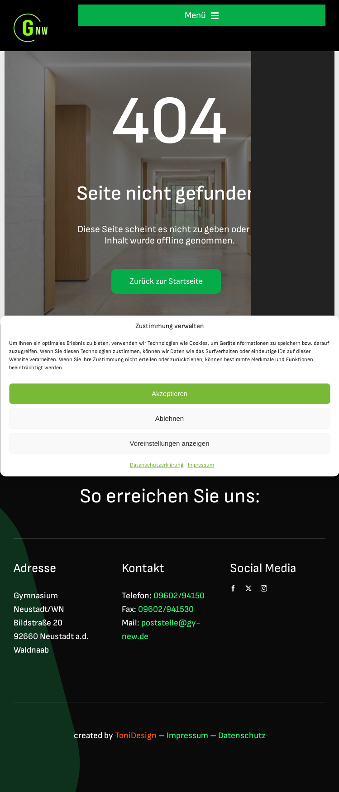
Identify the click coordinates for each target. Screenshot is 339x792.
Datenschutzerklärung (156, 465)
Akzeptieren (169, 393)
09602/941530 (166, 609)
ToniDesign (136, 735)
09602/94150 (179, 596)
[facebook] (233, 588)
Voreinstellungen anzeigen (170, 443)
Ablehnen (169, 418)
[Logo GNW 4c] (31, 18)
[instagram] (264, 588)
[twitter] (248, 588)
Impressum (201, 465)
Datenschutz (242, 735)
